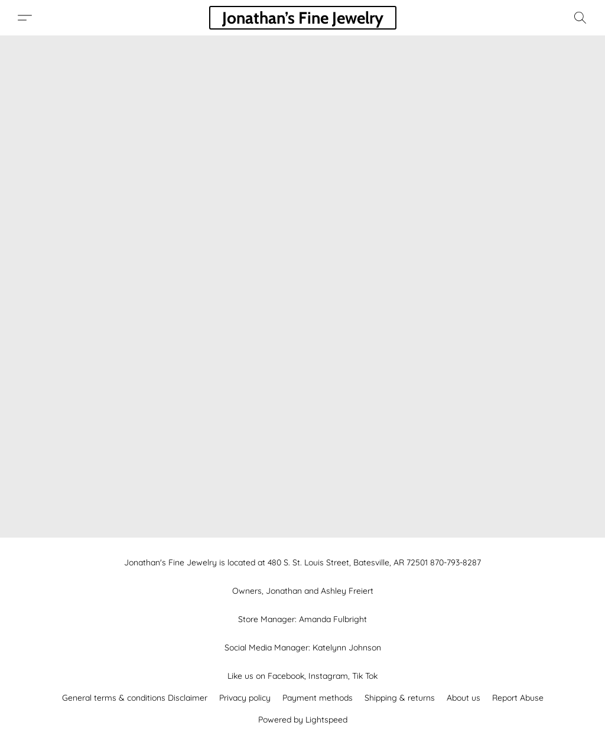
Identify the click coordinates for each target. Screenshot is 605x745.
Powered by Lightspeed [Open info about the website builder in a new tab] (302, 719)
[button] (302, 18)
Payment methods (317, 697)
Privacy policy (245, 697)
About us (463, 697)
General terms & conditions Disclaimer (134, 697)
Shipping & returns (400, 697)
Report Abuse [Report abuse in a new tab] (518, 697)
